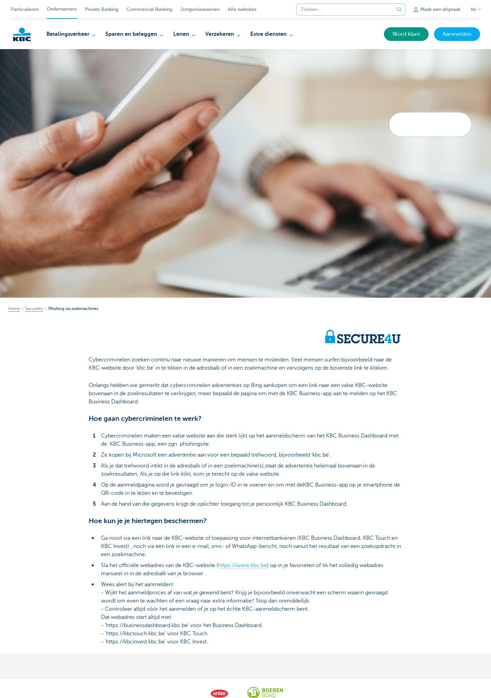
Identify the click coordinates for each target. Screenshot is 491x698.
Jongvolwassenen (200, 9)
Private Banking (101, 9)
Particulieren (25, 9)
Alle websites (242, 9)
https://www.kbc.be (242, 565)
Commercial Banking (149, 9)
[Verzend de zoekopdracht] (399, 9)
